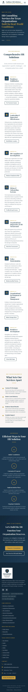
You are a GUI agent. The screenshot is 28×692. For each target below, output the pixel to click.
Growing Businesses (7, 634)
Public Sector (6, 629)
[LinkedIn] (3, 589)
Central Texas (6, 655)
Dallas (4, 647)
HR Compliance (6, 610)
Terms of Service (17, 689)
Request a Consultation (14, 548)
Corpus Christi (6, 652)
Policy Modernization (8, 620)
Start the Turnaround (12, 247)
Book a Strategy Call (8, 677)
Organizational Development (9, 617)
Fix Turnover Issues (11, 103)
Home (3, 40)
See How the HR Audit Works (14, 553)
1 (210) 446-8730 (8, 664)
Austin (4, 643)
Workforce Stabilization (8, 606)
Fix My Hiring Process (12, 211)
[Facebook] (6, 589)
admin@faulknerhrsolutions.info (11, 667)
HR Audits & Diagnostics (8, 615)
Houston (5, 645)
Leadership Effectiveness (9, 608)
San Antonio (5, 640)
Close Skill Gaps (10, 359)
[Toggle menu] (24, 2)
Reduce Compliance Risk (12, 176)
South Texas (6, 657)
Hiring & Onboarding (7, 613)
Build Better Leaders (11, 141)
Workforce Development (8, 622)
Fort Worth (5, 650)
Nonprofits (5, 631)
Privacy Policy (10, 689)
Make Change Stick (11, 317)
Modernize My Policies (12, 281)
